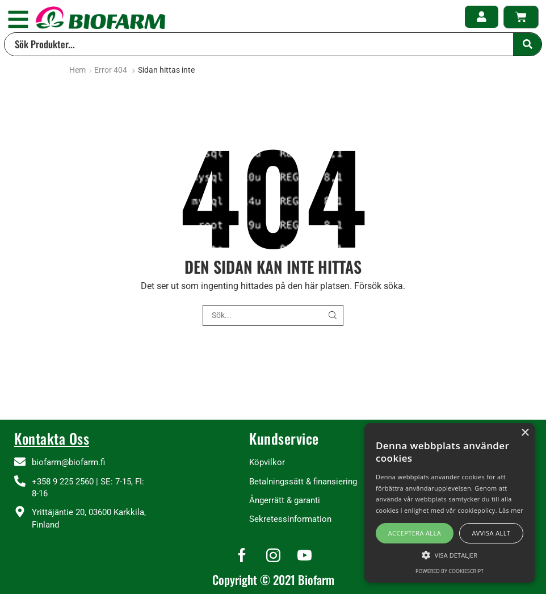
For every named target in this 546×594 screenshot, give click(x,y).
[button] (18, 19)
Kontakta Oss (51, 438)
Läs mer (511, 510)
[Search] (527, 44)
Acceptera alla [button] (414, 533)
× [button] (524, 433)
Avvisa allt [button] (491, 533)
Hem (77, 69)
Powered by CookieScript (449, 571)
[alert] (449, 503)
